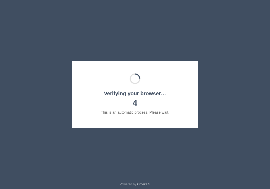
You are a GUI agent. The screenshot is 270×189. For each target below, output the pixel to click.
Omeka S (143, 184)
